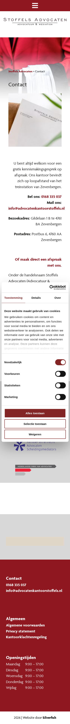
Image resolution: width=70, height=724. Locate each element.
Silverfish (49, 717)
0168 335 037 (51, 196)
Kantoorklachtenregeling (26, 637)
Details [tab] (36, 297)
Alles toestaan (35, 413)
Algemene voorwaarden (25, 625)
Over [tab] (58, 297)
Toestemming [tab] (13, 297)
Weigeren (35, 434)
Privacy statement (20, 631)
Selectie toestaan (35, 423)
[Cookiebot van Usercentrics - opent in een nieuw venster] (50, 287)
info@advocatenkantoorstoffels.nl (36, 208)
